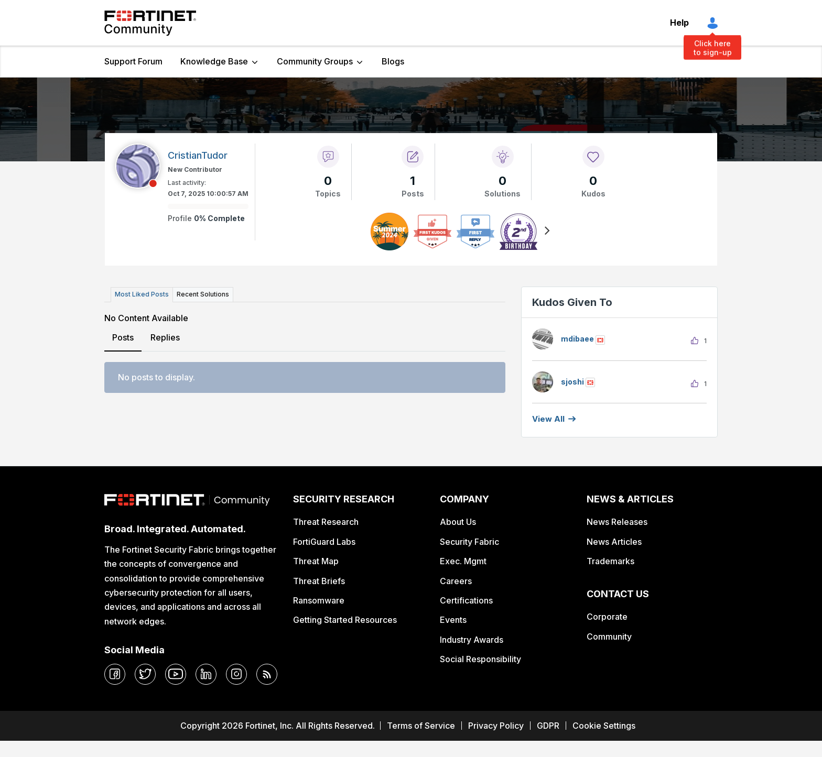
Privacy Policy (496, 725)
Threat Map (316, 561)
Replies (165, 337)
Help (679, 22)
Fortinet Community (150, 23)
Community (609, 636)
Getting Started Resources (345, 620)
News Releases (617, 522)
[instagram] (236, 674)
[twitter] (145, 674)
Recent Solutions (203, 294)
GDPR (548, 725)
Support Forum (133, 61)
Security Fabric (469, 541)
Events (453, 620)
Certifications (466, 600)
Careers (456, 581)
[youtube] (175, 674)
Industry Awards (471, 639)
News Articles (614, 541)
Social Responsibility (480, 659)
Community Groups (315, 61)
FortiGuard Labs (324, 541)
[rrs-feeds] (266, 674)
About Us (458, 522)
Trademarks (610, 561)
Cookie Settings (603, 725)
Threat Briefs (319, 581)
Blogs (393, 61)
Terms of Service (421, 725)
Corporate (607, 616)
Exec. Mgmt (463, 561)
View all (548, 419)
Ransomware (318, 600)
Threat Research (326, 522)
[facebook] (114, 674)
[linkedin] (206, 674)
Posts (123, 337)
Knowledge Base (214, 61)
